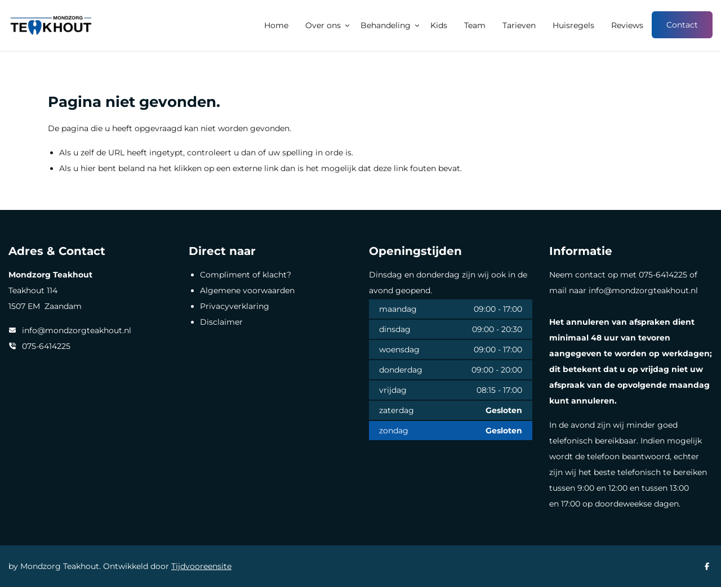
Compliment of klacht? (245, 275)
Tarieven (519, 25)
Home (276, 25)
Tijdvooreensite (201, 566)
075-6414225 (46, 346)
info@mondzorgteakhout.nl (76, 330)
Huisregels (573, 25)
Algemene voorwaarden (247, 290)
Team (475, 25)
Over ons (323, 25)
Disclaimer (221, 322)
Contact (682, 25)
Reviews (627, 25)
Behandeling (385, 25)
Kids (438, 25)
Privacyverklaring (234, 306)
